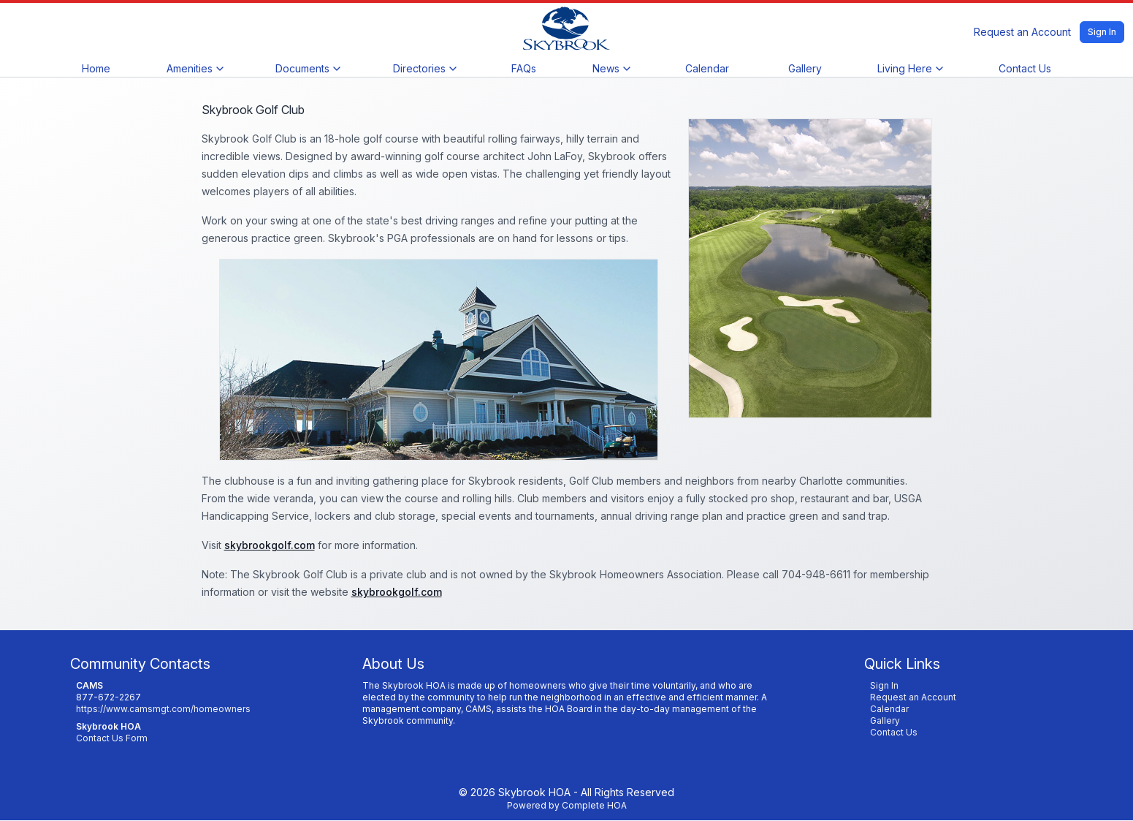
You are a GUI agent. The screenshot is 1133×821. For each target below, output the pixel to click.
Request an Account (1022, 32)
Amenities (195, 68)
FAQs (523, 68)
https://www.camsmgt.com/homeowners (163, 708)
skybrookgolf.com (269, 545)
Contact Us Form (112, 738)
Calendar (707, 68)
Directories (424, 68)
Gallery (805, 68)
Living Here (909, 68)
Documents (307, 68)
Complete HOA (594, 805)
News (611, 68)
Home (96, 68)
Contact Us (1025, 68)
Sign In (1102, 31)
